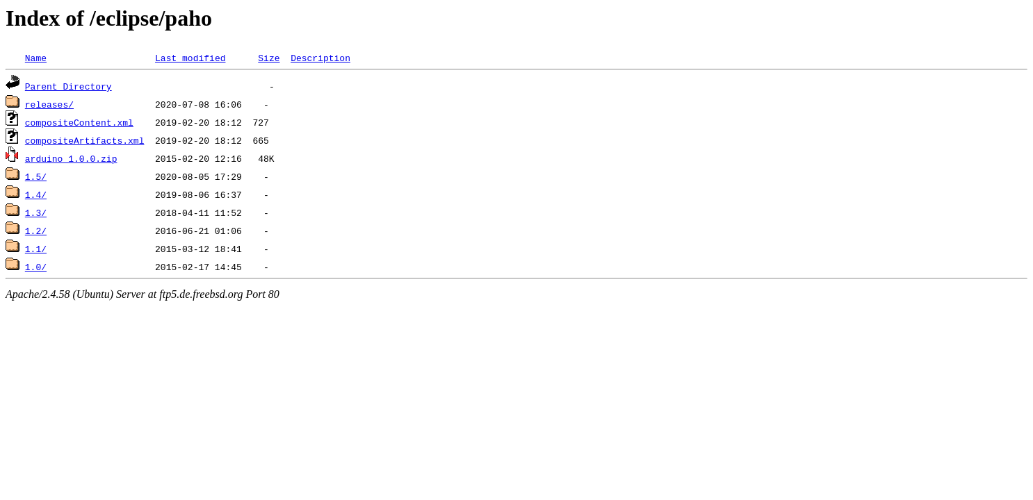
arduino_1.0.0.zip (71, 158)
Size (268, 57)
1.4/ (36, 194)
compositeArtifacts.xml (85, 140)
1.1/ (36, 248)
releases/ (49, 104)
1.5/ (36, 176)
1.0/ (36, 266)
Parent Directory (68, 86)
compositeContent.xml (79, 122)
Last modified (190, 57)
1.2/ (36, 230)
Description (320, 57)
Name (36, 57)
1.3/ (36, 212)
